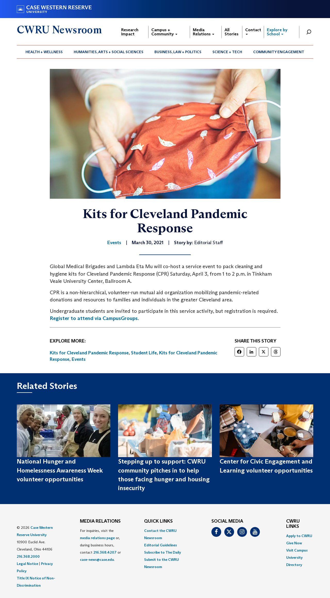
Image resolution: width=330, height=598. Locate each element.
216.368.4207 (105, 552)
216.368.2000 (28, 556)
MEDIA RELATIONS (100, 521)
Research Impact (129, 31)
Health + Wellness (44, 52)
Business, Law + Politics (177, 52)
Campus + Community (164, 31)
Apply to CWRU (299, 535)
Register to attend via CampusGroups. (94, 318)
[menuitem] (44, 51)
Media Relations (203, 31)
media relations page (97, 538)
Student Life (144, 353)
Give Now (294, 543)
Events (79, 359)
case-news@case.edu (97, 559)
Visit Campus (297, 550)
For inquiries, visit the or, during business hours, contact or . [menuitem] (100, 545)
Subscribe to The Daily (162, 552)
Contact (253, 31)
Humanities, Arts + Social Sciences (108, 52)
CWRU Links (293, 524)
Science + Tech (227, 52)
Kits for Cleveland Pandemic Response (89, 353)
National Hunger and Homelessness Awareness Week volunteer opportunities (60, 470)
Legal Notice (27, 563)
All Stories (231, 31)
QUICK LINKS (158, 521)
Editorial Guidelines (160, 545)
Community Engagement (278, 52)
